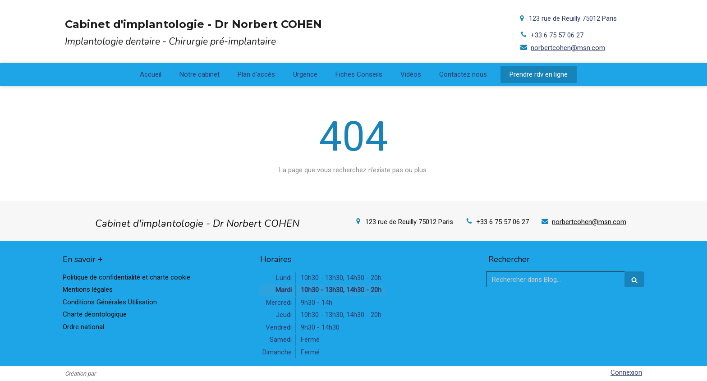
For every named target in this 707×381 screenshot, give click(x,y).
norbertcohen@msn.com (568, 48)
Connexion (626, 372)
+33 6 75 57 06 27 (557, 35)
